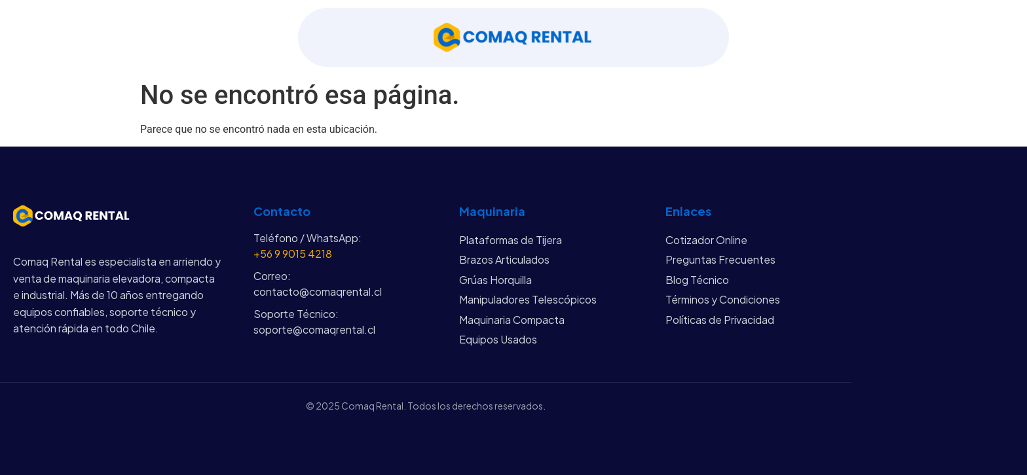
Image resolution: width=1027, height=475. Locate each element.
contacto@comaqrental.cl (317, 291)
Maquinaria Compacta (512, 319)
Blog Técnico (697, 280)
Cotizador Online (706, 240)
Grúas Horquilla (495, 280)
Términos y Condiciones (722, 299)
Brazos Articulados (504, 259)
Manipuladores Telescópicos (528, 299)
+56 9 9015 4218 (292, 253)
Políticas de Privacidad (719, 319)
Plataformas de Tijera (510, 240)
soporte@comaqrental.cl (314, 329)
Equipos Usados (498, 339)
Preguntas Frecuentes (720, 259)
